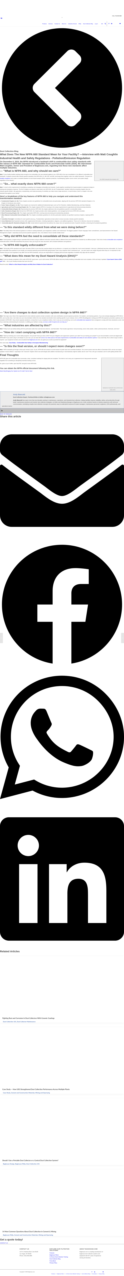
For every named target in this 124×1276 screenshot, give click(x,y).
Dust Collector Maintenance (26, 1021)
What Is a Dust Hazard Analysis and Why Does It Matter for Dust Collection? (31, 264)
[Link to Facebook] (108, 23)
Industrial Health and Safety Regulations (25, 158)
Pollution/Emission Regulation (71, 158)
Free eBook (53, 1261)
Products (52, 1253)
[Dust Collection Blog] (62, 149)
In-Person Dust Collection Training (59, 1257)
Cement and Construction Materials (23, 1093)
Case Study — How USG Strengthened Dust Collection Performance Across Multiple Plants (36, 1089)
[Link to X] (117, 23)
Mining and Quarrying (42, 1093)
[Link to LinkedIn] (111, 23)
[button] (62, 481)
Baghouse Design (8, 1164)
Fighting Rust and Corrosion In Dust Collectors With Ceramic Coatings (28, 1018)
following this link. (46, 368)
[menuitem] (44, 23)
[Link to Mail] (120, 23)
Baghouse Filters (54, 1255)
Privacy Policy (53, 1263)
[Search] (105, 23)
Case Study (6, 1093)
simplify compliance (5, 178)
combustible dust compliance (115, 239)
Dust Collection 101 (9, 1021)
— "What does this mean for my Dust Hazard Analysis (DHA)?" (39, 255)
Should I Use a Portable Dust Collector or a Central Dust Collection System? (30, 1160)
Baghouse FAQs (20, 1164)
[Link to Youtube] (114, 23)
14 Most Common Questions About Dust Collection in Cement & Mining (29, 1232)
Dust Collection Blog (9, 151)
